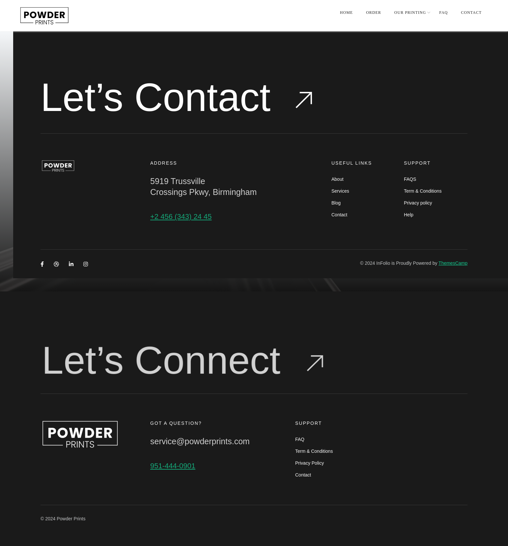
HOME (346, 12)
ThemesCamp (452, 263)
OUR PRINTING (410, 12)
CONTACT (471, 12)
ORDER (373, 12)
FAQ (443, 12)
